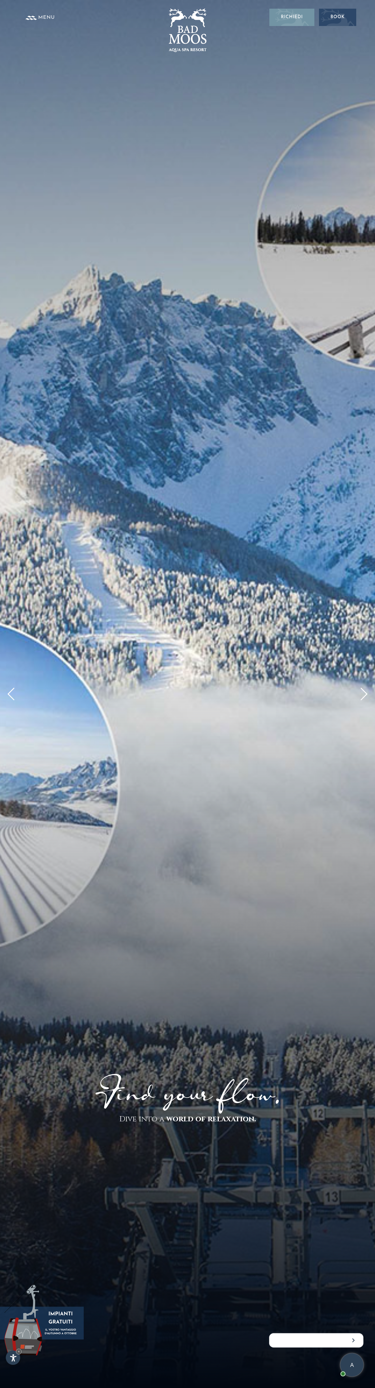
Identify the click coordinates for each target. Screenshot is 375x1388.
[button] (363, 694)
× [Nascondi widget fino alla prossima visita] (19, 1351)
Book (337, 17)
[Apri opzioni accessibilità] (13, 1357)
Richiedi (292, 17)
